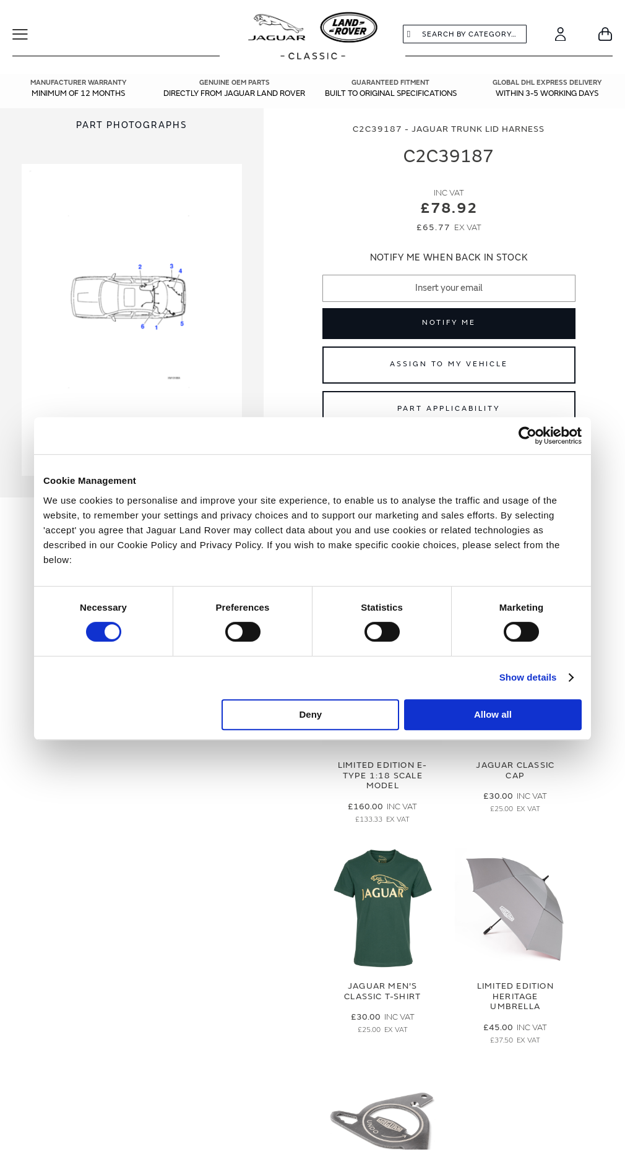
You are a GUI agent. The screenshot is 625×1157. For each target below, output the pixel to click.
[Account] (560, 34)
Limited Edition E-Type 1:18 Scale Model (383, 775)
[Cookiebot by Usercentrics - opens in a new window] (527, 435)
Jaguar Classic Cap (515, 770)
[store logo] (312, 37)
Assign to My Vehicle (449, 364)
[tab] (132, 125)
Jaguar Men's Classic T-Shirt (382, 991)
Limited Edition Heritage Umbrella (515, 996)
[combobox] (465, 34)
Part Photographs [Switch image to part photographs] (132, 125)
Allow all (493, 714)
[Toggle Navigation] (28, 34)
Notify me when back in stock (449, 258)
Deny (311, 714)
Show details (528, 677)
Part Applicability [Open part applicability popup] (448, 408)
